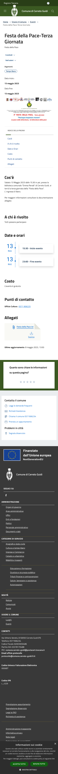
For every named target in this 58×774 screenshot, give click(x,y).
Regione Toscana (11, 3)
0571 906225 (25, 306)
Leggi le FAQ (11, 712)
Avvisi (8, 608)
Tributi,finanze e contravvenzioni (24, 576)
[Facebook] (6, 495)
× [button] (55, 744)
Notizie (9, 600)
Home (5, 21)
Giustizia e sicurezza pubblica (22, 572)
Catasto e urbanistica (15, 556)
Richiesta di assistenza (15, 716)
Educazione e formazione (20, 568)
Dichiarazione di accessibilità (18, 741)
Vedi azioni (11, 60)
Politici (9, 523)
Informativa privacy (14, 732)
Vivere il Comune (19, 21)
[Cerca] (52, 11)
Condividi (10, 55)
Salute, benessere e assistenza (23, 580)
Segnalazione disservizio (16, 708)
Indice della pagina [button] (16, 130)
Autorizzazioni (16, 584)
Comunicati (11, 604)
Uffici (8, 515)
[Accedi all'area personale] (48, 3)
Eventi (33, 21)
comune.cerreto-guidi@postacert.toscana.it (25, 650)
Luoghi (9, 619)
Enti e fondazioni (13, 519)
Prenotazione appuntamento (18, 704)
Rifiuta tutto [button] (39, 764)
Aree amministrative (15, 511)
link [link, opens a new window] (53, 759)
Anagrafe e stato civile (15, 543)
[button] (29, 769)
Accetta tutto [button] (19, 764)
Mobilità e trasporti (14, 560)
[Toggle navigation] (5, 10)
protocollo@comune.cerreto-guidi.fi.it (18, 656)
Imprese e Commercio (15, 552)
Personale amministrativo (17, 527)
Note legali (10, 736)
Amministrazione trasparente (18, 728)
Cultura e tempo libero (15, 547)
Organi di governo (13, 507)
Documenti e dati (13, 531)
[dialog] (29, 757)
